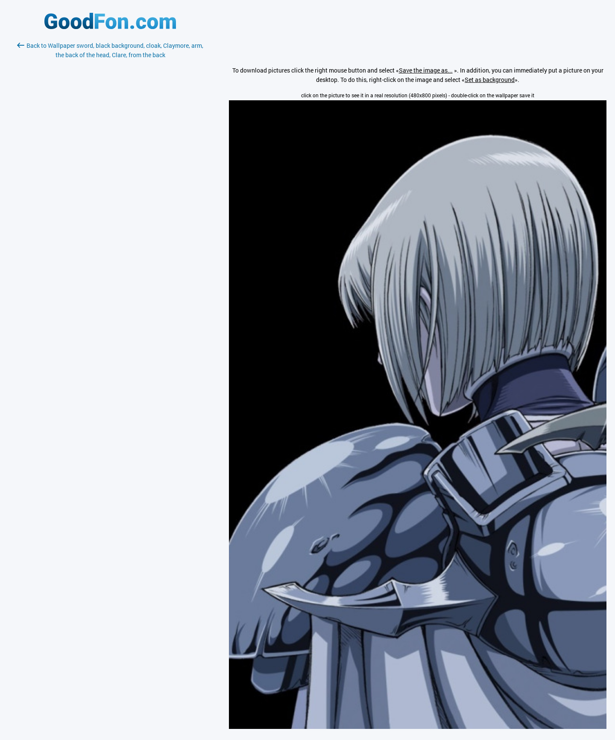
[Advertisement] (110, 161)
